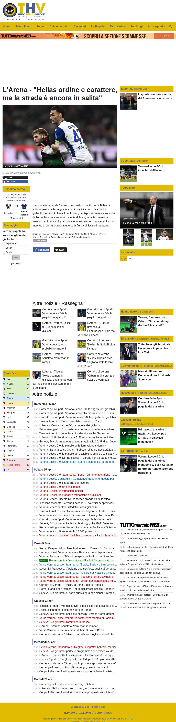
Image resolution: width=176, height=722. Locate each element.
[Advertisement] (75, 277)
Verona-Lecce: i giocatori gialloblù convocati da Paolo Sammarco (78, 535)
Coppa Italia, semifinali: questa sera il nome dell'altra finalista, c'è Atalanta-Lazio (87, 671)
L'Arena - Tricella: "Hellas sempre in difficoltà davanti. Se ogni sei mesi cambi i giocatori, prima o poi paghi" (52, 379)
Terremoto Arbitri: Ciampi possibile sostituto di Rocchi (71, 421)
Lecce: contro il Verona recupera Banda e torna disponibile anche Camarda (84, 552)
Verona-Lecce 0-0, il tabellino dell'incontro (64, 482)
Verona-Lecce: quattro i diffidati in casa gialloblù (68, 507)
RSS (109, 713)
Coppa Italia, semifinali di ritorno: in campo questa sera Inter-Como (79, 692)
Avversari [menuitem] (80, 26)
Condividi (41, 249)
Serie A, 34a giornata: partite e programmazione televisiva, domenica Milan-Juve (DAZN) (92, 651)
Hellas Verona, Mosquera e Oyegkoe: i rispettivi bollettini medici (77, 647)
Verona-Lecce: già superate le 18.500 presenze (67, 531)
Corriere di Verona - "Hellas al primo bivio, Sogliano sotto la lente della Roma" (86, 634)
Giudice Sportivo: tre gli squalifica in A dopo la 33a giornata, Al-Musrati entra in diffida (90, 659)
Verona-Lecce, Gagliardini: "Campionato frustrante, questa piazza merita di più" (87, 478)
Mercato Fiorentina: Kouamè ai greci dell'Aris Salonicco (154, 375)
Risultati (16, 263)
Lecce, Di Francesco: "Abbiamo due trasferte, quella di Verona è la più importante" (88, 568)
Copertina (127, 160)
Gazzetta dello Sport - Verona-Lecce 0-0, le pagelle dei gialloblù (100, 313)
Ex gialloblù (129, 338)
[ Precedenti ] (16, 218)
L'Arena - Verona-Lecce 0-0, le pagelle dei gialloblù (56, 326)
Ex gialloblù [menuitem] (117, 26)
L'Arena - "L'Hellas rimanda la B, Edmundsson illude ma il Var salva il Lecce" (85, 437)
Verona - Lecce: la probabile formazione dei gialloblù (70, 495)
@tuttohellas (85, 237)
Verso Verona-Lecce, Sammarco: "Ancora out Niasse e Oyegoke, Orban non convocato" (92, 572)
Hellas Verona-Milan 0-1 (137, 223)
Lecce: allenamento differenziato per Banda (65, 609)
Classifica (10, 373)
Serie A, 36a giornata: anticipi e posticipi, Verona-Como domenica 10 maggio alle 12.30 (91, 613)
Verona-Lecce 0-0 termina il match (60, 486)
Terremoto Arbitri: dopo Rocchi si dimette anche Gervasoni (74, 433)
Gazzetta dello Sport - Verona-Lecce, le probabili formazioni (55, 344)
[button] (16, 257)
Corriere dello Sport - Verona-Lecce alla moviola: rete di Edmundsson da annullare (88, 413)
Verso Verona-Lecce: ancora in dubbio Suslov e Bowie (72, 630)
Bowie (9, 252)
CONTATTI (100, 713)
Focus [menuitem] (41, 26)
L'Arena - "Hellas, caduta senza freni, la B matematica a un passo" (79, 688)
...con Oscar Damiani (137, 555)
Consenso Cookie (80, 707)
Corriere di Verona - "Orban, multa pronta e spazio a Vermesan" (101, 375)
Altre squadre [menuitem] (156, 26)
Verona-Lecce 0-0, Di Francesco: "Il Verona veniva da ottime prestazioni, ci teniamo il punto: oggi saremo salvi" (106, 457)
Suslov (9, 248)
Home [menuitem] (6, 26)
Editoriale (127, 88)
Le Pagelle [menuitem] (98, 26)
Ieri (129, 258)
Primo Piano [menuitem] (23, 26)
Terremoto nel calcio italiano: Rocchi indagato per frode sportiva (77, 511)
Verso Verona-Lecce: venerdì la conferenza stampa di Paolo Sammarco (82, 618)
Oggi (123, 258)
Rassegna (46, 234)
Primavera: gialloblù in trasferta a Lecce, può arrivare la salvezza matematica (85, 429)
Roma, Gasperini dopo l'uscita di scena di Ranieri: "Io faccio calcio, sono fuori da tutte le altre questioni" (101, 548)
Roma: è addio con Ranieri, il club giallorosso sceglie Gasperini (77, 588)
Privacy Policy (98, 707)
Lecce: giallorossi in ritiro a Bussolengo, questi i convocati (73, 667)
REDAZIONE (70, 713)
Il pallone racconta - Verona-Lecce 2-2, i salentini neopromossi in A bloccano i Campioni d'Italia (96, 503)
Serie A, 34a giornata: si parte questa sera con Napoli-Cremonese (78, 593)
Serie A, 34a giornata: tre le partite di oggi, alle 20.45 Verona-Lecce (79, 523)
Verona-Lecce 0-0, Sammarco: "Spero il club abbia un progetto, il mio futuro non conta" (91, 461)
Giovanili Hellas (131, 419)
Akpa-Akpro (11, 243)
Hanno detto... (130, 311)
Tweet (60, 249)
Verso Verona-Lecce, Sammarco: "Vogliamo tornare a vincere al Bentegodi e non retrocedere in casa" (100, 576)
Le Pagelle (127, 450)
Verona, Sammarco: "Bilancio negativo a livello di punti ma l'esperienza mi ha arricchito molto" (95, 556)
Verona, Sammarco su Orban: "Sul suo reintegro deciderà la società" (80, 449)
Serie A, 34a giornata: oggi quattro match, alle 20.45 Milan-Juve (77, 441)
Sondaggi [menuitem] (136, 26)
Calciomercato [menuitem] (59, 26)
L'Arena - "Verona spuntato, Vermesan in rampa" (55, 358)
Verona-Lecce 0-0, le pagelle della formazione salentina (72, 445)
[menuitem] (170, 26)
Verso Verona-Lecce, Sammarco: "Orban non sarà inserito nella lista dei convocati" (89, 580)
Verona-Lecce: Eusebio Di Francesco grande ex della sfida (74, 499)
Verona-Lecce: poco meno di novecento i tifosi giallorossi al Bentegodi (81, 515)
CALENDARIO (86, 713)
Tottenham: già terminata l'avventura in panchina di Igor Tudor (154, 348)
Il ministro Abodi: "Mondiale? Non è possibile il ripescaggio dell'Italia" (80, 605)
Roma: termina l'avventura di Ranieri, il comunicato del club (79, 560)
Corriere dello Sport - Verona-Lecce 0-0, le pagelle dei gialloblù (55, 313)
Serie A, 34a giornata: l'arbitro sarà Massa (64, 622)
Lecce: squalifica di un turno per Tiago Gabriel (67, 684)
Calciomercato (130, 365)
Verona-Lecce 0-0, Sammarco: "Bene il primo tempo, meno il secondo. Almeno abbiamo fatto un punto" (101, 474)
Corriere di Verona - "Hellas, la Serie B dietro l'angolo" (102, 344)
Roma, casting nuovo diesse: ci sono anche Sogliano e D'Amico (77, 527)
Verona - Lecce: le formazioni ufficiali (61, 490)
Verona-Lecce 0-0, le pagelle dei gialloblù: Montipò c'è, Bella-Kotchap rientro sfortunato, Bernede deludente (103, 453)
